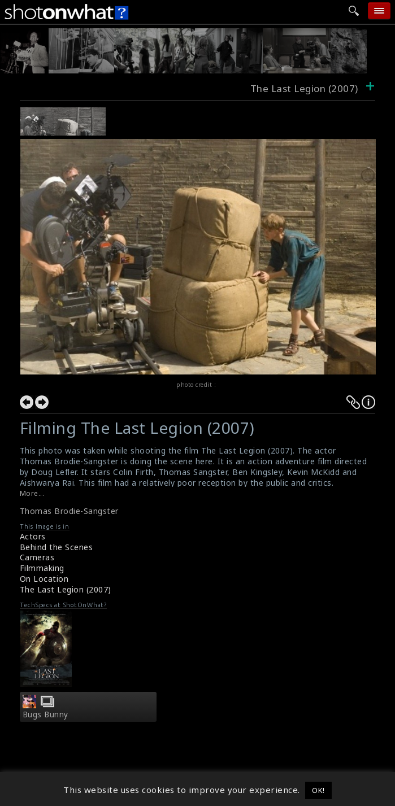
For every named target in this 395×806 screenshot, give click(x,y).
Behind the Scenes (56, 547)
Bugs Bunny (45, 714)
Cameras (37, 557)
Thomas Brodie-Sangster (69, 511)
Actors (33, 536)
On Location (44, 578)
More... (32, 493)
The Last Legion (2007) (65, 589)
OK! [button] (318, 790)
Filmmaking (42, 568)
